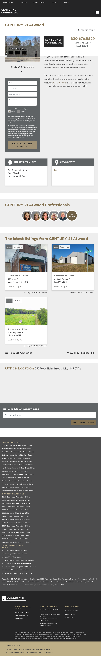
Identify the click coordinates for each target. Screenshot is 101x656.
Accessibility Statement (15, 652)
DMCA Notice (48, 652)
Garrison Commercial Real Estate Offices (17, 481)
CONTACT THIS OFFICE (22, 145)
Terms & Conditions (33, 652)
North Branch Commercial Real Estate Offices (19, 468)
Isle (55, 170)
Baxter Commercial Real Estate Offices (16, 449)
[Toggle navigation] (97, 11)
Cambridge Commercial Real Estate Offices (18, 465)
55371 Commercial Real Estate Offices (16, 523)
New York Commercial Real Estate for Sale (48, 620)
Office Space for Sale (22, 612)
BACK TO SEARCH (87, 30)
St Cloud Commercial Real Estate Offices (17, 455)
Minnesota (65, 579)
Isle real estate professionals (54, 582)
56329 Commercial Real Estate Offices (16, 532)
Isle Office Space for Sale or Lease (14, 550)
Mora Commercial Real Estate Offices (15, 471)
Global (55, 3)
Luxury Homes (39, 3)
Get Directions (83, 422)
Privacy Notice (13, 646)
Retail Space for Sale (21, 615)
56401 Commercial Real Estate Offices (16, 497)
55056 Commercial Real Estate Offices (16, 513)
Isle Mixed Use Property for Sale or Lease (17, 573)
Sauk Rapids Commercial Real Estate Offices (18, 474)
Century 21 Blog (70, 614)
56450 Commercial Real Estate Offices (16, 519)
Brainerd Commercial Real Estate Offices (17, 445)
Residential (8, 3)
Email (13, 111)
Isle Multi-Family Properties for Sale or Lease (18, 560)
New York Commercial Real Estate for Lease (48, 624)
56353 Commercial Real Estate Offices (16, 529)
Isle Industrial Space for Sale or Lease (16, 570)
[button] (19, 353)
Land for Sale (19, 618)
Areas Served (59, 83)
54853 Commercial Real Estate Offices (16, 516)
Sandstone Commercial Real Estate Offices (18, 491)
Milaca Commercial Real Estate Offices (16, 487)
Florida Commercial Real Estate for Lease (50, 615)
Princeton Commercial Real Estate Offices (17, 484)
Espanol (23, 3)
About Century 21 (72, 607)
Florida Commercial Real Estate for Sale (50, 611)
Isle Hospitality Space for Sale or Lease (16, 563)
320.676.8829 (83, 38)
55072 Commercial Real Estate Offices (16, 526)
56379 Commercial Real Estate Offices (16, 507)
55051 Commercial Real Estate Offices (16, 510)
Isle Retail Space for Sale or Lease (14, 554)
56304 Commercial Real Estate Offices (16, 539)
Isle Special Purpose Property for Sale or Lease (19, 567)
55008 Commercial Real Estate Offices (16, 503)
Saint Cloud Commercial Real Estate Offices (18, 452)
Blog (66, 3)
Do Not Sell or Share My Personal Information (29, 649)
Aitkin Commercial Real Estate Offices (16, 458)
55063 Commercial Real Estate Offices (16, 536)
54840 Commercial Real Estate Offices (16, 542)
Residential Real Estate (72, 611)
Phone (23, 111)
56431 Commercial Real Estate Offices (16, 500)
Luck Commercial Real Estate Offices (15, 478)
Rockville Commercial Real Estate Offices (17, 461)
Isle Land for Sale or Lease (12, 557)
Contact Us (69, 617)
